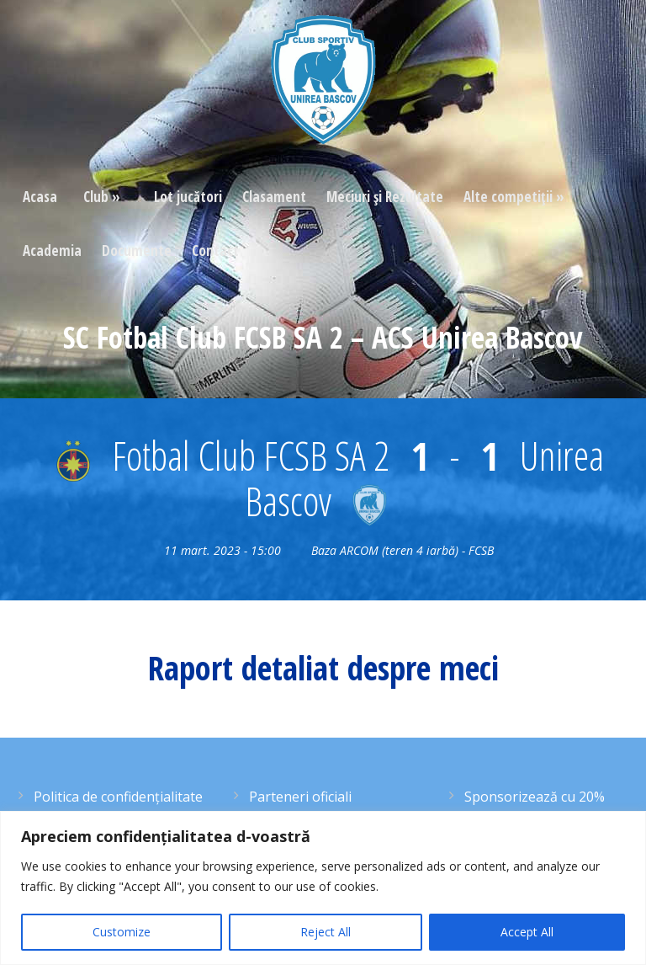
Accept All (526, 932)
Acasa (40, 196)
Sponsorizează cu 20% (534, 796)
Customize (122, 932)
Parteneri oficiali (300, 796)
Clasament (274, 196)
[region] (323, 888)
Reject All (325, 932)
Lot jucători (188, 196)
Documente (137, 250)
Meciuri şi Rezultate (384, 196)
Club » (101, 196)
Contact (215, 250)
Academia (52, 250)
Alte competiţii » (513, 196)
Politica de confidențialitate (118, 796)
